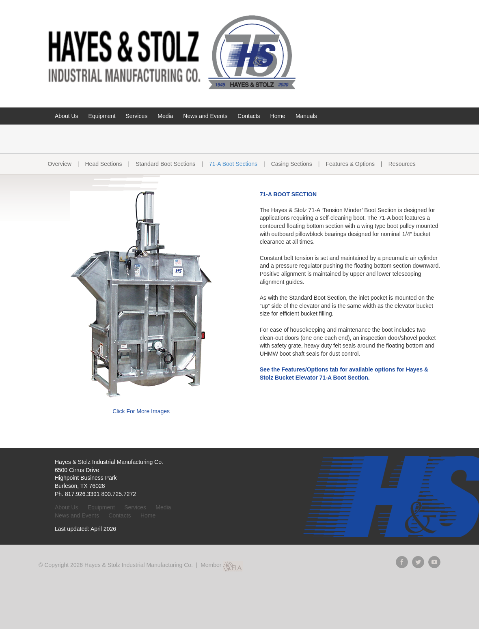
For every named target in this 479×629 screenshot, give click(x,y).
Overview (59, 164)
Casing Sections (291, 164)
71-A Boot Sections (233, 164)
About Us (66, 507)
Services (135, 507)
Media (163, 507)
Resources (402, 164)
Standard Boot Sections (165, 164)
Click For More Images (141, 411)
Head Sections (103, 164)
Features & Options (350, 164)
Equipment (101, 507)
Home (147, 515)
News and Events (77, 515)
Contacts (119, 515)
